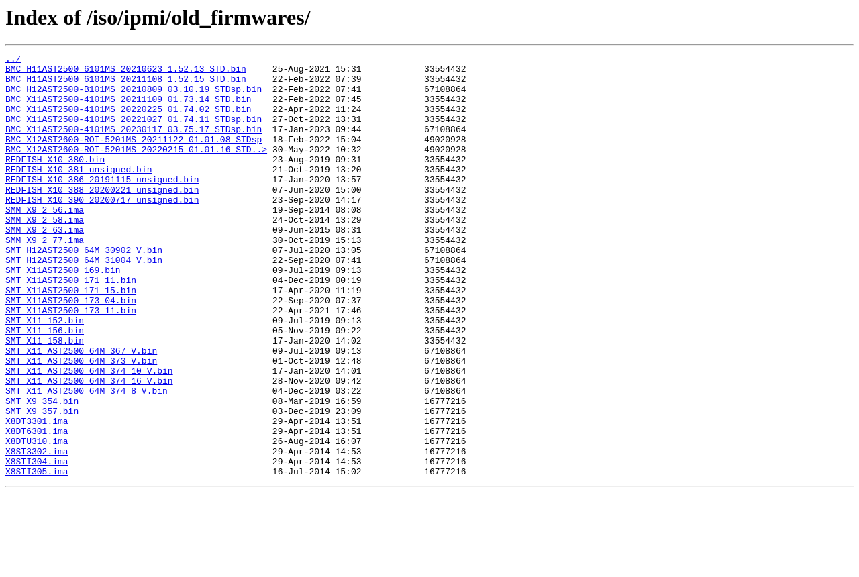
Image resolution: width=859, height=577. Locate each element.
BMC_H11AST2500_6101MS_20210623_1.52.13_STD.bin (125, 72)
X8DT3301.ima (36, 495)
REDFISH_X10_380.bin (55, 181)
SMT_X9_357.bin (42, 483)
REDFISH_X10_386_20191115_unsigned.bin (102, 205)
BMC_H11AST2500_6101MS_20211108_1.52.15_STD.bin (125, 84)
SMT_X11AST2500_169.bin (63, 314)
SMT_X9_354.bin (42, 471)
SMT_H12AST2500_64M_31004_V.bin (83, 302)
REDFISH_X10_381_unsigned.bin (78, 193)
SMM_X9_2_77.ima (44, 278)
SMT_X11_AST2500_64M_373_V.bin (81, 423)
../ (13, 60)
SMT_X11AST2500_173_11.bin (70, 362)
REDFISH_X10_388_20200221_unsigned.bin (102, 217)
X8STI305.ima (36, 555)
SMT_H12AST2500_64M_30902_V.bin (83, 290)
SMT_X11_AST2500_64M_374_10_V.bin (89, 435)
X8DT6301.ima (36, 507)
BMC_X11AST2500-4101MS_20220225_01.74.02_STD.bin (128, 121)
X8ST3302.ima (36, 531)
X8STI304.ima (36, 543)
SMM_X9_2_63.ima (44, 266)
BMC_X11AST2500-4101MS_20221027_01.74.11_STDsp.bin (133, 133)
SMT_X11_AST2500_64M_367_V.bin (81, 411)
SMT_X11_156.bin (44, 386)
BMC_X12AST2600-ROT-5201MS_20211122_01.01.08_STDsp (133, 157)
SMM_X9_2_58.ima (44, 254)
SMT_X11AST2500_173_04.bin (70, 350)
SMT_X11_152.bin (44, 374)
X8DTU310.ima (36, 519)
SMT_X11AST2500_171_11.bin (70, 326)
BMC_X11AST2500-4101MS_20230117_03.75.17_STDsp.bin (133, 145)
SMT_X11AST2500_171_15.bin (70, 338)
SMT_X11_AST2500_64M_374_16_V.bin (89, 447)
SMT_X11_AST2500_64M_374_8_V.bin (86, 459)
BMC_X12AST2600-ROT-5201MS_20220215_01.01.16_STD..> (136, 169)
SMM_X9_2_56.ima (44, 241)
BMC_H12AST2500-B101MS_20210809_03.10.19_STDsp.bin (133, 97)
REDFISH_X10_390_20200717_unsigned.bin (102, 229)
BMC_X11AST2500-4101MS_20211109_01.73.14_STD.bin (128, 109)
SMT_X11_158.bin (44, 398)
